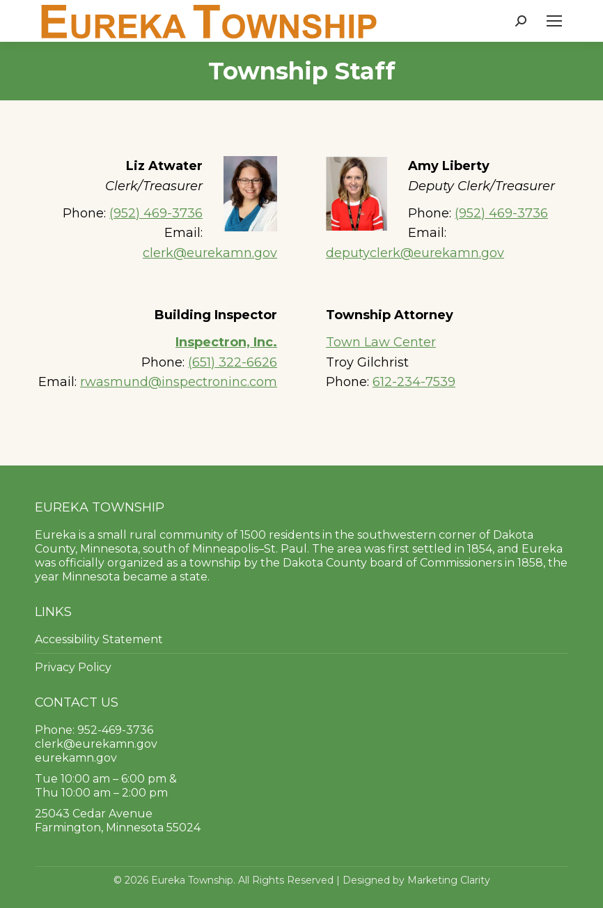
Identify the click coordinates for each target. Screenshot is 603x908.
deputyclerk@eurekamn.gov (415, 253)
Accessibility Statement (99, 639)
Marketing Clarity (448, 880)
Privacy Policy (73, 667)
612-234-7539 (414, 382)
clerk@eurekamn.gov (210, 253)
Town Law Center (381, 342)
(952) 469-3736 (156, 213)
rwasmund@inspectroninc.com (178, 382)
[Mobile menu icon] (554, 21)
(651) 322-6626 (232, 362)
